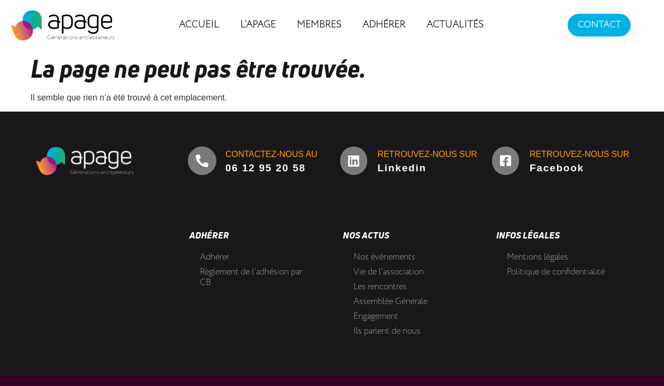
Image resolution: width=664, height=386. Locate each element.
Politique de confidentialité (556, 272)
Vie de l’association (388, 272)
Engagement (375, 316)
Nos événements (384, 257)
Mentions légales (537, 257)
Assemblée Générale (390, 302)
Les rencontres (380, 287)
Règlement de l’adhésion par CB (251, 277)
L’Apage (258, 25)
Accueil (199, 25)
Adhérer (383, 25)
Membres (319, 25)
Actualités (455, 25)
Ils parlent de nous (387, 331)
